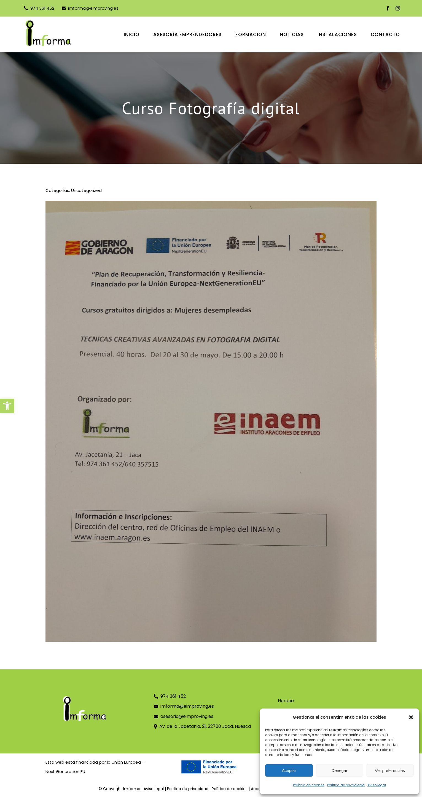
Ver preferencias (390, 770)
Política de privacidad (346, 785)
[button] (7, 406)
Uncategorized (86, 190)
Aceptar (289, 770)
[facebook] (388, 8)
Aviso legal (376, 785)
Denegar (340, 770)
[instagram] (398, 8)
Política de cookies (308, 785)
